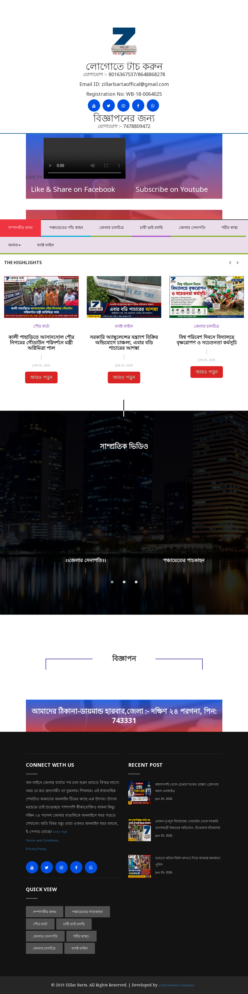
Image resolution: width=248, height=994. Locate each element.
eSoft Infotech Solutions (176, 985)
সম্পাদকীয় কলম (20, 227)
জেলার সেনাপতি (192, 227)
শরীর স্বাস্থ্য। (81, 936)
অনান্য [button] (14, 244)
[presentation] (230, 262)
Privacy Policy (36, 849)
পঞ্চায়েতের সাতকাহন (87, 911)
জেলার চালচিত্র (111, 227)
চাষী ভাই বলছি (151, 227)
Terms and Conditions (42, 840)
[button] (112, 582)
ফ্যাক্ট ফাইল (45, 244)
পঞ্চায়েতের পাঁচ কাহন (66, 227)
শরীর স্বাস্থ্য (230, 227)
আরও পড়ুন (41, 377)
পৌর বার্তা (40, 923)
